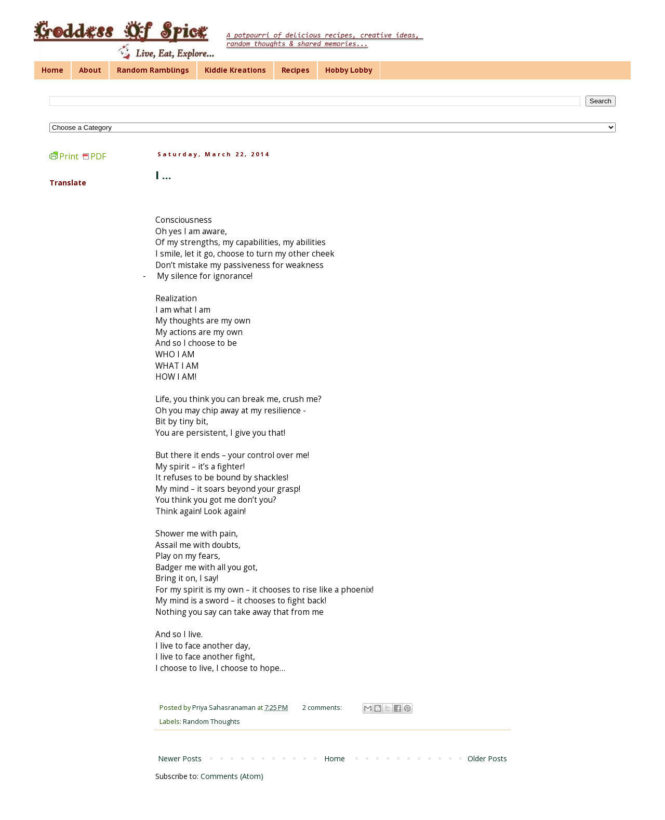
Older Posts (487, 758)
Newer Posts (180, 758)
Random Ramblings (153, 70)
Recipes (296, 70)
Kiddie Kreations (235, 70)
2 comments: (322, 707)
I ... (163, 174)
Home (52, 70)
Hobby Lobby (349, 70)
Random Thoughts (211, 721)
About (90, 70)
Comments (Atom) (232, 776)
